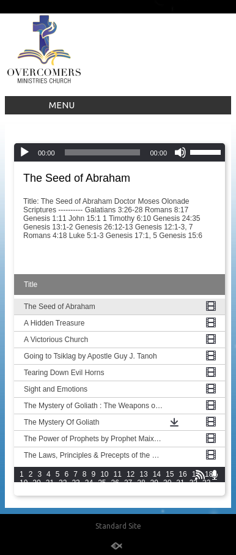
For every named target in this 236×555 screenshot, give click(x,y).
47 (193, 491)
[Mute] (180, 152)
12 (131, 474)
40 (102, 491)
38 (75, 491)
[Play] (24, 152)
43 (141, 491)
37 (63, 491)
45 (167, 491)
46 (180, 491)
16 (182, 474)
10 (104, 474)
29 (154, 483)
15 (170, 474)
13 (143, 474)
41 (115, 491)
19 (24, 483)
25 (102, 483)
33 (206, 483)
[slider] (103, 152)
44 (154, 491)
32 (193, 483)
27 (128, 483)
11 (118, 474)
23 (75, 483)
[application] (119, 152)
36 (50, 491)
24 (89, 483)
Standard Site (118, 526)
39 (89, 491)
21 (50, 483)
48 (206, 491)
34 (24, 491)
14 (157, 474)
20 (36, 483)
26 (115, 483)
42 (128, 491)
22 (63, 483)
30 (167, 483)
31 (180, 483)
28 (141, 483)
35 (36, 491)
